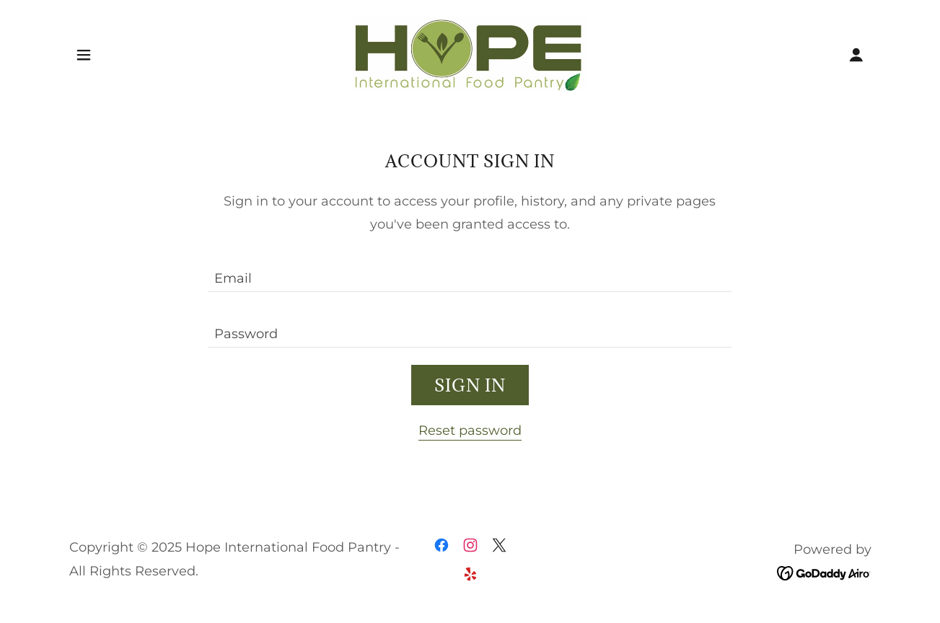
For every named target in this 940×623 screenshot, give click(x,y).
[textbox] (470, 273)
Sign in (470, 385)
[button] (83, 54)
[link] (470, 54)
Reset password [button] (470, 430)
